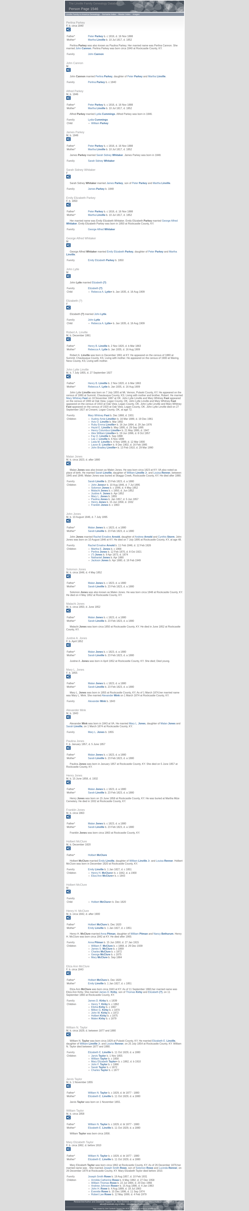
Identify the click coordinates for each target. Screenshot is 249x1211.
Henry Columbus (105, 430)
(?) (96, 554)
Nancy (163, 933)
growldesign (152, 1209)
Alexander (111, 695)
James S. (101, 948)
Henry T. (99, 1004)
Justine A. (100, 493)
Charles (101, 951)
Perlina (103, 76)
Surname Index (109, 14)
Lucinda (168, 1168)
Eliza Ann (101, 875)
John (83, 48)
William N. (98, 1092)
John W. (99, 1012)
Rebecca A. (101, 291)
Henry (98, 502)
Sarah (103, 472)
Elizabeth (99, 282)
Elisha (98, 1007)
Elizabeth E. (163, 1040)
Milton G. (99, 1010)
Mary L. (99, 496)
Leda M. (100, 441)
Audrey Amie (103, 419)
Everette (99, 1191)
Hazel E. (100, 427)
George (100, 954)
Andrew (143, 536)
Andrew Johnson (104, 1185)
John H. (99, 1188)
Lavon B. (101, 444)
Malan (95, 527)
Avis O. (100, 421)
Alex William (102, 433)
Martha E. (100, 549)
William (99, 123)
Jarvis (98, 1055)
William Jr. (137, 472)
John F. (99, 1064)
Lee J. (99, 439)
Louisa (161, 472)
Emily (106, 860)
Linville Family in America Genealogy (83, 14)
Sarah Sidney (109, 155)
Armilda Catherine (105, 1180)
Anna (107, 933)
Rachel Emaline (106, 536)
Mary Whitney (77, 398)
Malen (98, 1018)
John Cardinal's (110, 1209)
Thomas (134, 992)
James (114, 183)
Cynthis (166, 536)
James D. (108, 992)
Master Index (124, 14)
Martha (96, 39)
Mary (99, 957)
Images (136, 14)
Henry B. (97, 346)
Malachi (99, 490)
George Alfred (101, 229)
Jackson (99, 560)
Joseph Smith (115, 1168)
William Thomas (104, 1183)
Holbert (97, 855)
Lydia (105, 114)
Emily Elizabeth (120, 251)
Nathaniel (100, 557)
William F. (102, 945)
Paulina (99, 499)
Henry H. (101, 873)
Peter (95, 36)
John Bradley (103, 447)
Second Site (120, 1209)
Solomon (100, 487)
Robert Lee (101, 1194)
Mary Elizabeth (103, 1061)
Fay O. (99, 436)
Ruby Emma (103, 424)
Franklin (99, 505)
